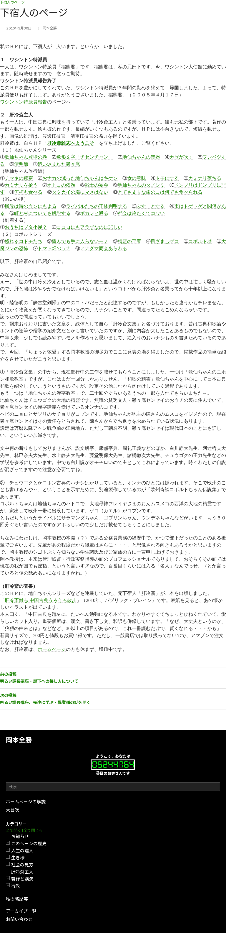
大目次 (12, 809)
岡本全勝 (19, 740)
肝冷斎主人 (22, 871)
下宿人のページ (12, 2)
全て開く (13, 830)
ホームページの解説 (26, 801)
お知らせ (20, 836)
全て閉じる (33, 830)
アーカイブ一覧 (21, 911)
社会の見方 (22, 864)
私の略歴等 (17, 898)
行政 (15, 885)
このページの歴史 (28, 843)
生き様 (17, 857)
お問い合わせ (19, 919)
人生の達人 (22, 850)
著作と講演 (22, 878)
